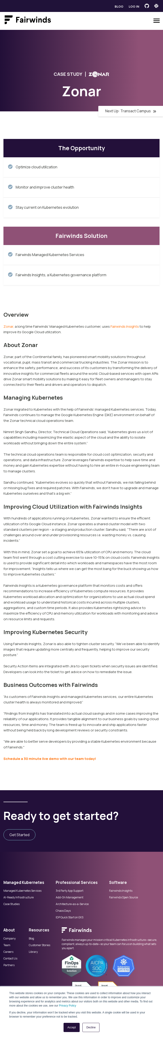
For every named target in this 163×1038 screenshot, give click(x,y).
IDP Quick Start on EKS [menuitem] (69, 917)
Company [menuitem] (9, 938)
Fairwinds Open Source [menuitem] (123, 897)
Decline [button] (91, 1027)
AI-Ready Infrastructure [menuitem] (18, 897)
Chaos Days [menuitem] (63, 911)
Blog (119, 6)
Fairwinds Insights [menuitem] (120, 891)
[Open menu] (156, 21)
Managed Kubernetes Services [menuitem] (22, 891)
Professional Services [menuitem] (77, 882)
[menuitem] (111, 932)
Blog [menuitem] (31, 938)
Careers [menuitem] (8, 952)
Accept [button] (71, 1027)
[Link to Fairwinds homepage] (28, 20)
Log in (134, 6)
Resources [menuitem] (39, 930)
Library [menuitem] (33, 952)
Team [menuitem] (6, 945)
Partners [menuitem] (9, 965)
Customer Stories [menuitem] (39, 945)
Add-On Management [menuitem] (69, 897)
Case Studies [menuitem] (11, 904)
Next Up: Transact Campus (130, 110)
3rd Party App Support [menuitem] (69, 891)
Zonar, (8, 326)
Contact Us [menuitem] (10, 958)
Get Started (19, 834)
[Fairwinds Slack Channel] (156, 6)
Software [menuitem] (118, 882)
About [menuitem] (9, 930)
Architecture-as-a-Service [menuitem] (72, 904)
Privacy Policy (67, 1005)
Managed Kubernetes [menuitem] (23, 882)
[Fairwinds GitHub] (147, 6)
